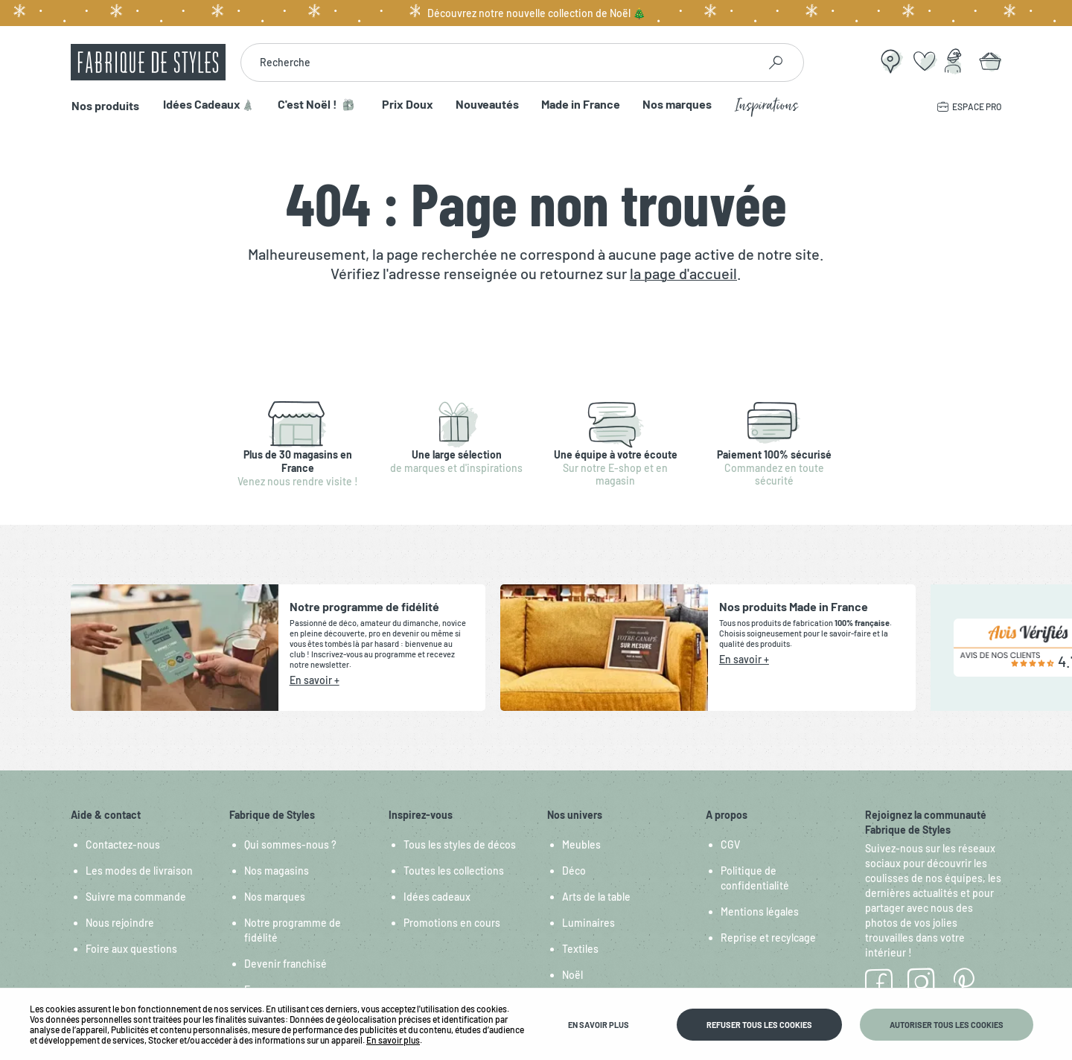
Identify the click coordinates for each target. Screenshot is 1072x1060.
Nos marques (674, 104)
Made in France (578, 104)
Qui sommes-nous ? (290, 844)
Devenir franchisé (285, 963)
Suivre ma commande (136, 896)
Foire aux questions (131, 948)
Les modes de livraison (139, 870)
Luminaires (588, 922)
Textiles (580, 948)
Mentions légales (760, 911)
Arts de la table (596, 896)
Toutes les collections (453, 870)
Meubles (581, 844)
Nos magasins (276, 870)
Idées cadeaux (436, 896)
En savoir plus (393, 1040)
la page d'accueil (683, 273)
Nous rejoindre (120, 922)
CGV (730, 844)
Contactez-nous (123, 844)
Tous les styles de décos (459, 844)
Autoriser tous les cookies (947, 1024)
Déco (574, 870)
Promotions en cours (451, 922)
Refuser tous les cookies (759, 1024)
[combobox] (499, 62)
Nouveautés (485, 104)
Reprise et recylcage (768, 937)
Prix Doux (405, 104)
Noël (572, 974)
